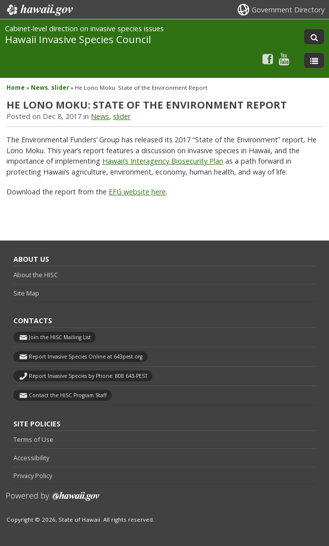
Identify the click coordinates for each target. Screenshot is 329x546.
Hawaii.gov (39, 9)
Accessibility (31, 457)
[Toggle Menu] (314, 60)
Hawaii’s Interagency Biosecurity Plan (162, 161)
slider (60, 87)
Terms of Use (33, 439)
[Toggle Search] (314, 36)
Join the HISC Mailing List (60, 337)
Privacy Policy (32, 475)
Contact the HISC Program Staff (68, 395)
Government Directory (288, 9)
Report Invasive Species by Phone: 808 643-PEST (88, 375)
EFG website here (137, 191)
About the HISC (35, 274)
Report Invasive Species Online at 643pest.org (85, 356)
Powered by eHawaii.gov (52, 500)
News (39, 87)
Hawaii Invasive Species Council (78, 39)
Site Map (26, 293)
